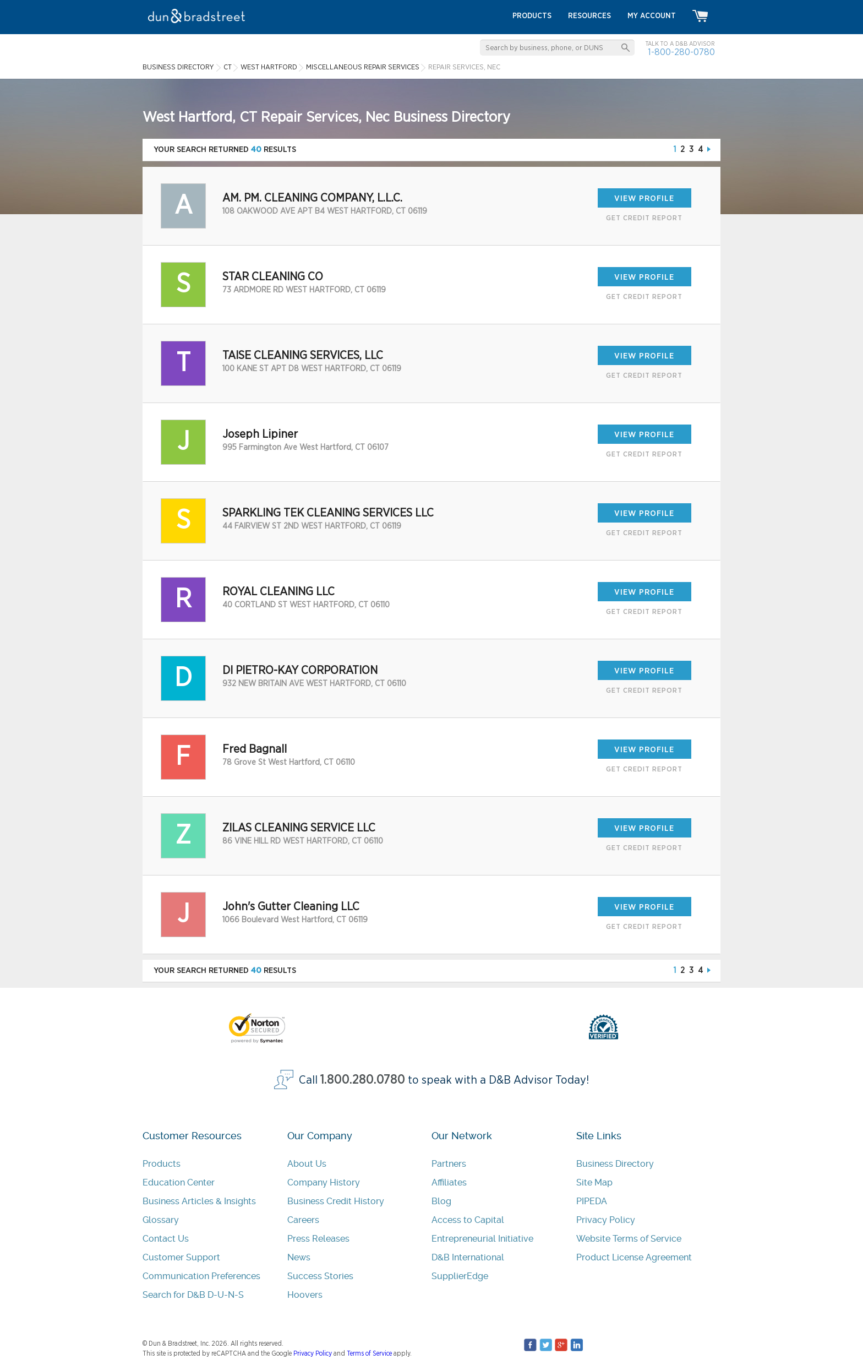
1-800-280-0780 (681, 52)
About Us (306, 1164)
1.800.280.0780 (362, 1080)
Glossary (161, 1220)
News (298, 1257)
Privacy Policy (605, 1220)
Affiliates (449, 1182)
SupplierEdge (460, 1276)
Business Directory (615, 1164)
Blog (441, 1201)
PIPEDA (591, 1201)
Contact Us (166, 1238)
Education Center (179, 1182)
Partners (449, 1164)
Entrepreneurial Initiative (482, 1238)
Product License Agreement (634, 1257)
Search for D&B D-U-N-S (193, 1295)
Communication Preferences (201, 1276)
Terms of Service (369, 1353)
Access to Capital (468, 1220)
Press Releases (318, 1238)
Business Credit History (335, 1201)
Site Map (594, 1182)
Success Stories (320, 1276)
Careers (303, 1220)
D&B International (468, 1257)
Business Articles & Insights (199, 1201)
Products (162, 1164)
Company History (323, 1182)
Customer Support (181, 1257)
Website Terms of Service (628, 1238)
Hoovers (305, 1295)
